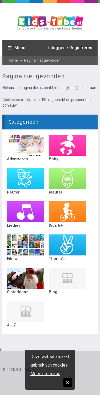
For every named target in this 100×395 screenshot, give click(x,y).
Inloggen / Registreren (70, 47)
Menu (19, 47)
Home (13, 60)
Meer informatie (45, 373)
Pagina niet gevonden (42, 60)
